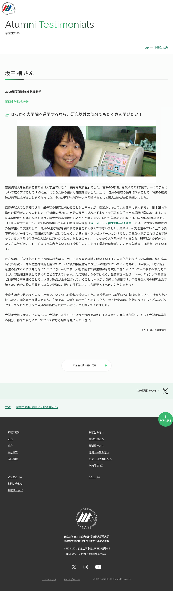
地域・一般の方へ (99, 452)
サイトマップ (49, 579)
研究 (10, 439)
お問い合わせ (15, 483)
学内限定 (94, 465)
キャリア (13, 452)
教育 (10, 445)
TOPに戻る (166, 418)
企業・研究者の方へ (100, 459)
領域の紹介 (14, 432)
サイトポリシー (72, 579)
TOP (146, 48)
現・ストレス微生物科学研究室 (111, 223)
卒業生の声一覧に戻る (90, 365)
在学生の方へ (96, 439)
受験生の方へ (96, 432)
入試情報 (13, 459)
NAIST (92, 477)
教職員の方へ (96, 445)
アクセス (12, 477)
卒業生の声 (161, 48)
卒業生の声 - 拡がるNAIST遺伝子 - (37, 407)
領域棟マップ (15, 490)
